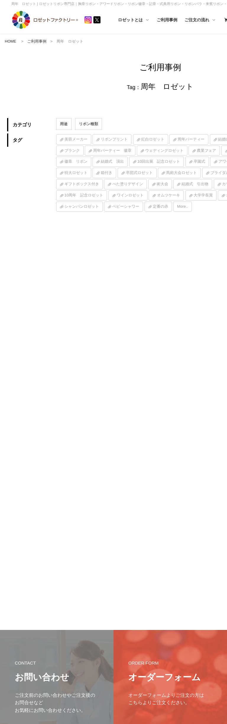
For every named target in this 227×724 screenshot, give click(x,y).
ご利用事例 (186, 19)
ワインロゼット (130, 195)
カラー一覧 (173, 632)
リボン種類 (88, 124)
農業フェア (206, 151)
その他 (221, 651)
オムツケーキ (168, 195)
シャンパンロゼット (81, 206)
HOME (10, 41)
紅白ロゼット (152, 139)
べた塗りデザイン (127, 184)
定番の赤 (160, 206)
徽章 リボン (75, 162)
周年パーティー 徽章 (112, 151)
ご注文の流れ (174, 604)
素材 (219, 623)
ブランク (72, 151)
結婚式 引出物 (194, 184)
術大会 (162, 184)
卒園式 (199, 162)
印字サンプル (175, 669)
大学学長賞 (203, 195)
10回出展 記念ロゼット (158, 162)
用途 (64, 124)
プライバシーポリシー (26, 637)
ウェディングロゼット (164, 151)
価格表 (170, 642)
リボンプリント (114, 139)
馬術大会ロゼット (181, 173)
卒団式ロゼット (139, 173)
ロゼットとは (153, 20)
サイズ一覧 (173, 623)
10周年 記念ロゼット (83, 195)
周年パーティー (191, 139)
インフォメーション (129, 614)
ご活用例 (121, 652)
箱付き (106, 173)
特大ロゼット (75, 173)
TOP (219, 614)
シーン (221, 642)
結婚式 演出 (112, 162)
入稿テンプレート (179, 660)
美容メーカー (75, 139)
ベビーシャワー (125, 206)
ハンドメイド (124, 643)
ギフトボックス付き (81, 184)
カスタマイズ (175, 651)
